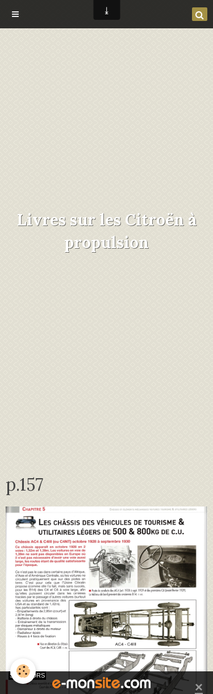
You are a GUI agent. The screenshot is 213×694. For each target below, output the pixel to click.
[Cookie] (23, 671)
